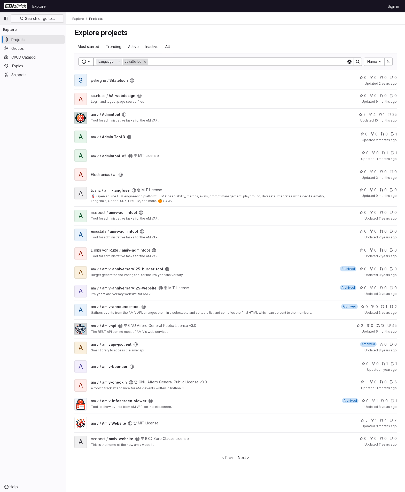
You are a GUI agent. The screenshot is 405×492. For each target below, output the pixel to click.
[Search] (247, 62)
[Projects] (33, 39)
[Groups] (33, 48)
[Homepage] (15, 6)
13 (380, 325)
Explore (39, 6)
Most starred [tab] (88, 46)
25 (392, 114)
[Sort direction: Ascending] (388, 62)
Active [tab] (133, 46)
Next (244, 457)
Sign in (393, 6)
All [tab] (167, 46)
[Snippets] (33, 74)
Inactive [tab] (152, 46)
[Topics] (33, 66)
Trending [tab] (113, 46)
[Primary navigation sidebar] (6, 18)
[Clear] (349, 62)
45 (392, 325)
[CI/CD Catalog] (33, 57)
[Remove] (145, 62)
